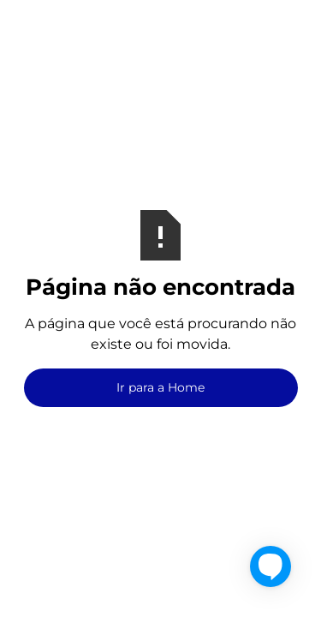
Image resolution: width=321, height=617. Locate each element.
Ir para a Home (160, 387)
